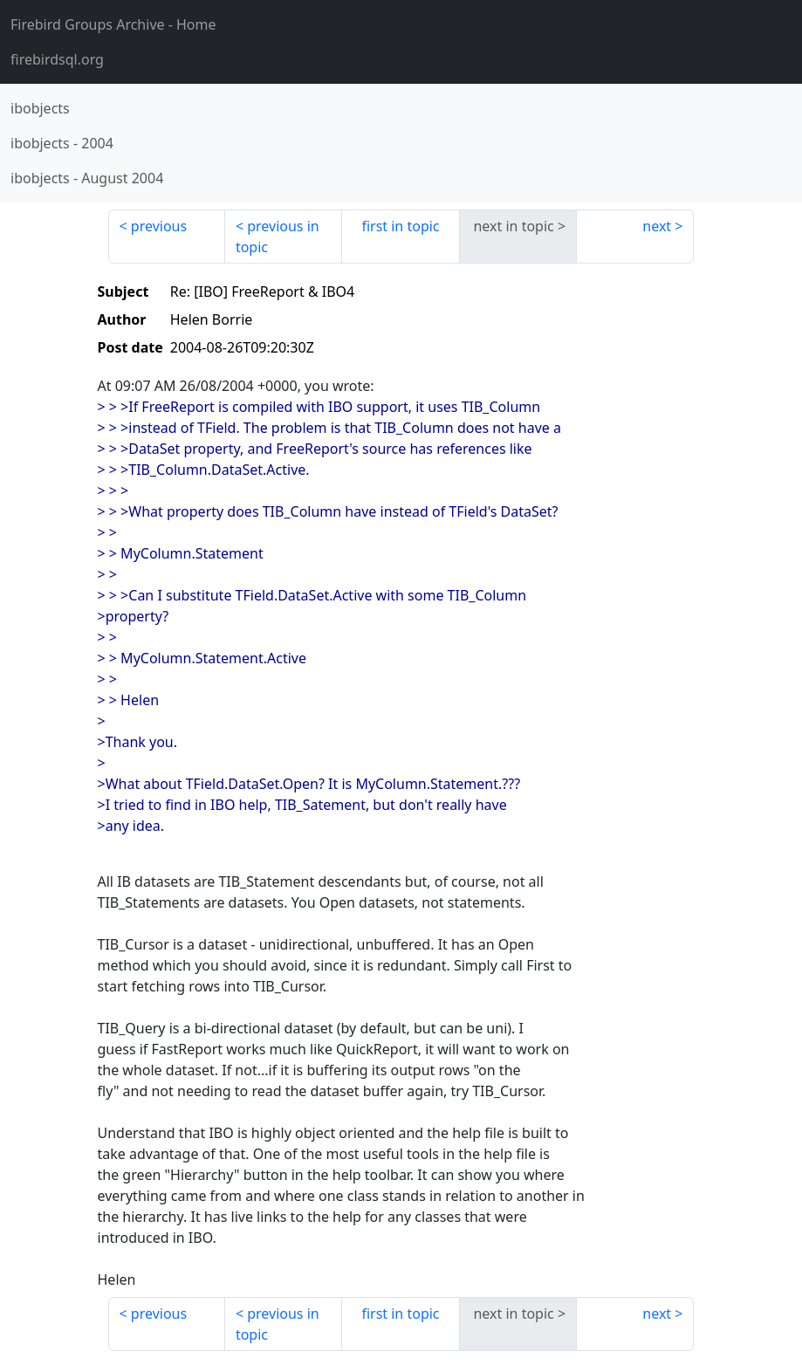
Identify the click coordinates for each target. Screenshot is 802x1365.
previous (159, 226)
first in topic (400, 226)
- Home (113, 24)
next (656, 226)
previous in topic (277, 236)
